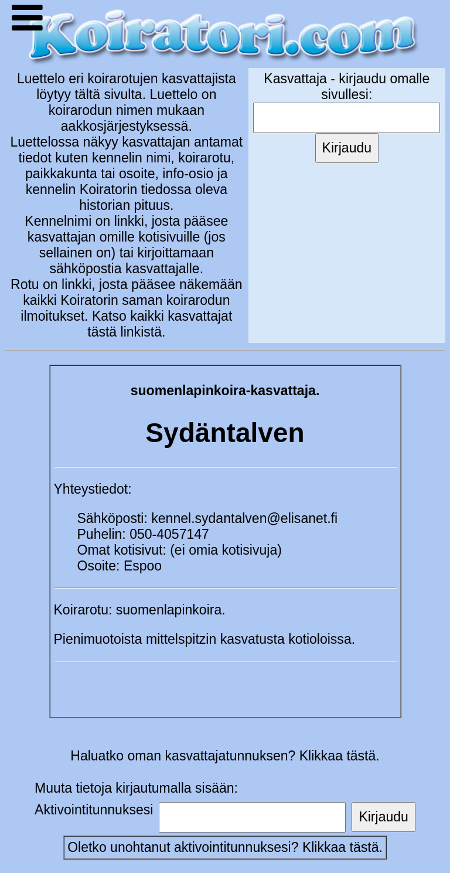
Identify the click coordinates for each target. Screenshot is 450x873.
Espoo (143, 565)
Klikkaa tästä (340, 847)
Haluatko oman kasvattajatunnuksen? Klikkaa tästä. (224, 755)
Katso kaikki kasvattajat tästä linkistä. (159, 323)
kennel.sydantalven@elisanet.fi (244, 518)
